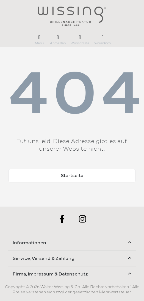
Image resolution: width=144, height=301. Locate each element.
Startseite (72, 175)
